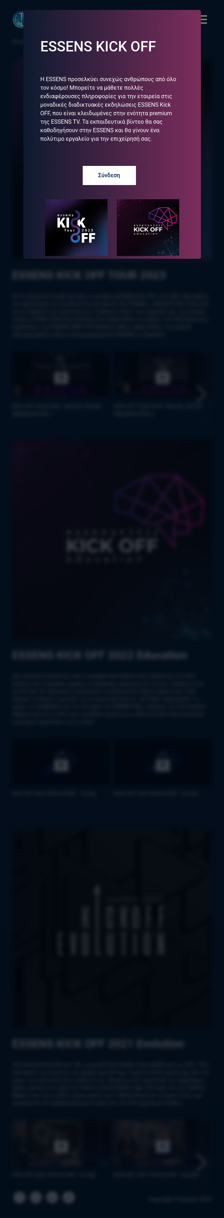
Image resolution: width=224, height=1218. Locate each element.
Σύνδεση (109, 175)
